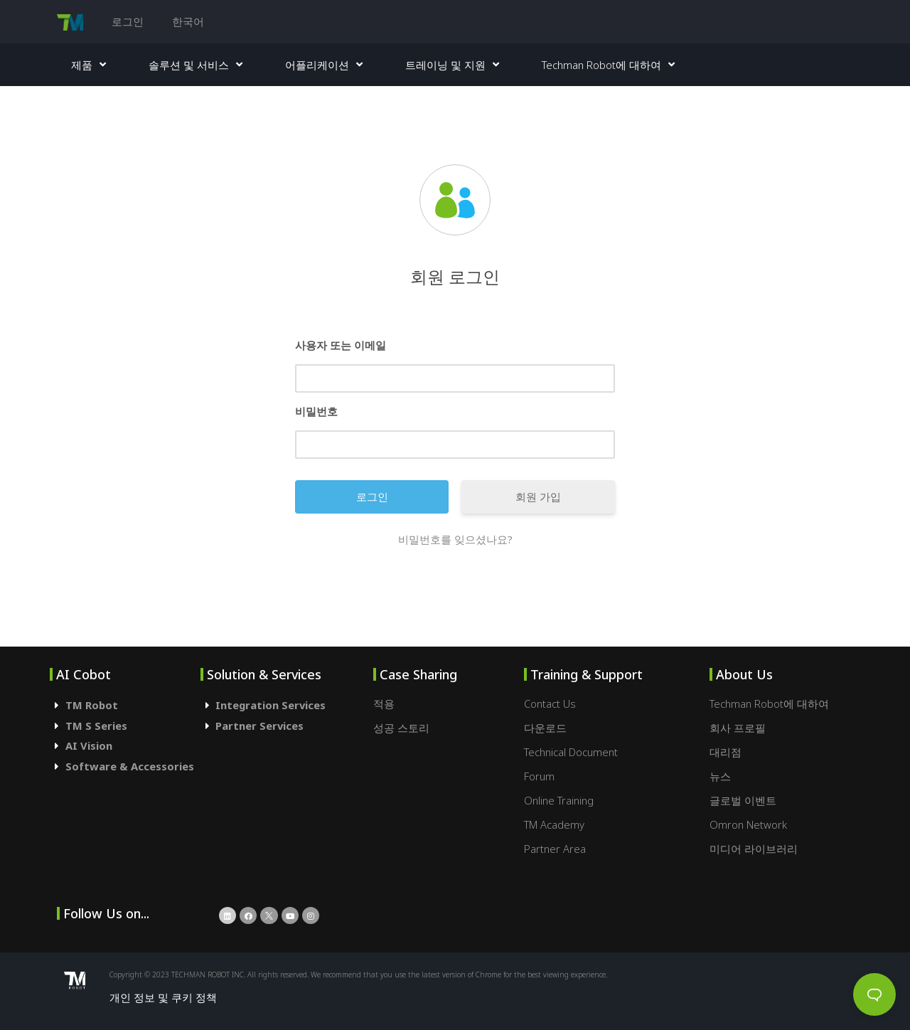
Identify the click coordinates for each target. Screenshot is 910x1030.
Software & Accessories (129, 766)
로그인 (128, 21)
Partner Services (259, 725)
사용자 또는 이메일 (340, 345)
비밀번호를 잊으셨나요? (455, 539)
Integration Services (270, 705)
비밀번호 (316, 411)
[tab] (125, 705)
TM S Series (96, 725)
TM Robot (91, 705)
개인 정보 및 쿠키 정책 (163, 997)
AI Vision (88, 745)
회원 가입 (538, 496)
